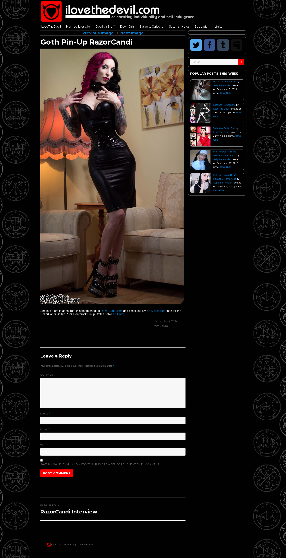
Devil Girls (127, 26)
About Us (56, 544)
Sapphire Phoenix (222, 182)
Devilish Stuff (105, 26)
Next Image (132, 33)
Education (202, 26)
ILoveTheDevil (50, 26)
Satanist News (179, 26)
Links (218, 26)
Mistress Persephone (224, 105)
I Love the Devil (84, 544)
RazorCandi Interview (224, 81)
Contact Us (68, 544)
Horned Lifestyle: (78, 26)
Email (45, 429)
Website (46, 445)
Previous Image (98, 33)
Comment (47, 374)
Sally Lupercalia (221, 85)
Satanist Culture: (152, 26)
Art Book (118, 314)
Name (45, 413)
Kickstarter (158, 310)
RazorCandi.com (111, 310)
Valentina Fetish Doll (224, 128)
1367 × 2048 (161, 326)
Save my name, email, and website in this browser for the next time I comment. (100, 464)
